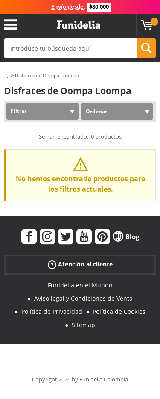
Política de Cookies (119, 311)
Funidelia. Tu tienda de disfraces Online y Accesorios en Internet (78, 25)
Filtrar (18, 111)
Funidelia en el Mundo (80, 285)
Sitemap (83, 325)
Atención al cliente (80, 264)
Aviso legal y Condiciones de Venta (83, 298)
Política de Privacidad (51, 311)
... (6, 76)
